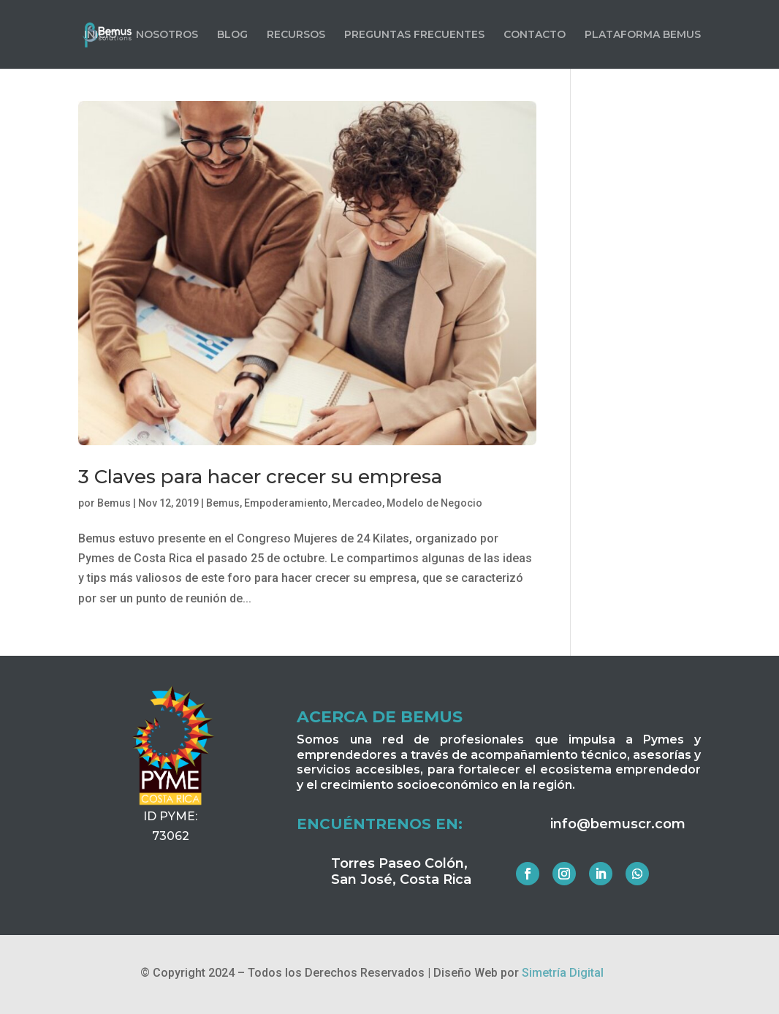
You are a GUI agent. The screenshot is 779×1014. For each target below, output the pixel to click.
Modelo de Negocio (434, 503)
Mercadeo (357, 503)
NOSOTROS (167, 35)
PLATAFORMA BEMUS (643, 35)
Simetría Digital (563, 973)
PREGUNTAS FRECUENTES (414, 35)
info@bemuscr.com (617, 824)
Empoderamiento (286, 503)
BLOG (232, 35)
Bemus (114, 503)
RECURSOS (296, 35)
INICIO (100, 35)
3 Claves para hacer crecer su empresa (260, 476)
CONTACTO (534, 35)
